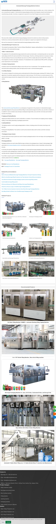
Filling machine (4, 496)
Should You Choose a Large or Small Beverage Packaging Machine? (16, 186)
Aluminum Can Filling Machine (13, 164)
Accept (8, 522)
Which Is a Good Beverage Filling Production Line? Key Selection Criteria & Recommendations (21, 177)
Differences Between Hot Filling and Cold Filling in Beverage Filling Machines (18, 184)
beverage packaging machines (14, 145)
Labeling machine (5, 499)
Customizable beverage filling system (10, 181)
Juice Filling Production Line (7, 511)
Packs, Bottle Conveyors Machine (9, 504)
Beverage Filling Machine (10, 160)
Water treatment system (6, 487)
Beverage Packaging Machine (22, 160)
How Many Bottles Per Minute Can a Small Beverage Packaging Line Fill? (17, 191)
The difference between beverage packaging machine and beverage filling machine (19, 179)
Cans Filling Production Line (7, 517)
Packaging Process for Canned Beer (12, 166)
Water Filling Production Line (7, 509)
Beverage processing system (8, 490)
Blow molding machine (6, 493)
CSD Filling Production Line (7, 514)
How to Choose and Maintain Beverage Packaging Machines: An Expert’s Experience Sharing (21, 174)
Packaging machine (5, 501)
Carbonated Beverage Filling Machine (11, 108)
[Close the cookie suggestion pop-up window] (43, 519)
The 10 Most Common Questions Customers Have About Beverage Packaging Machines (20, 189)
